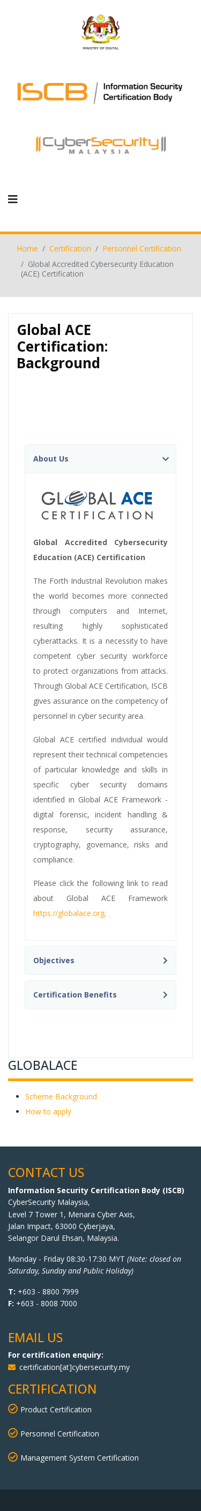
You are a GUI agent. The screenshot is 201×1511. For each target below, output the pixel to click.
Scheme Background (61, 1096)
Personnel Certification (53, 1433)
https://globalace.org (69, 913)
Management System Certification (73, 1458)
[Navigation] (13, 199)
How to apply (48, 1111)
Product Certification (56, 1409)
